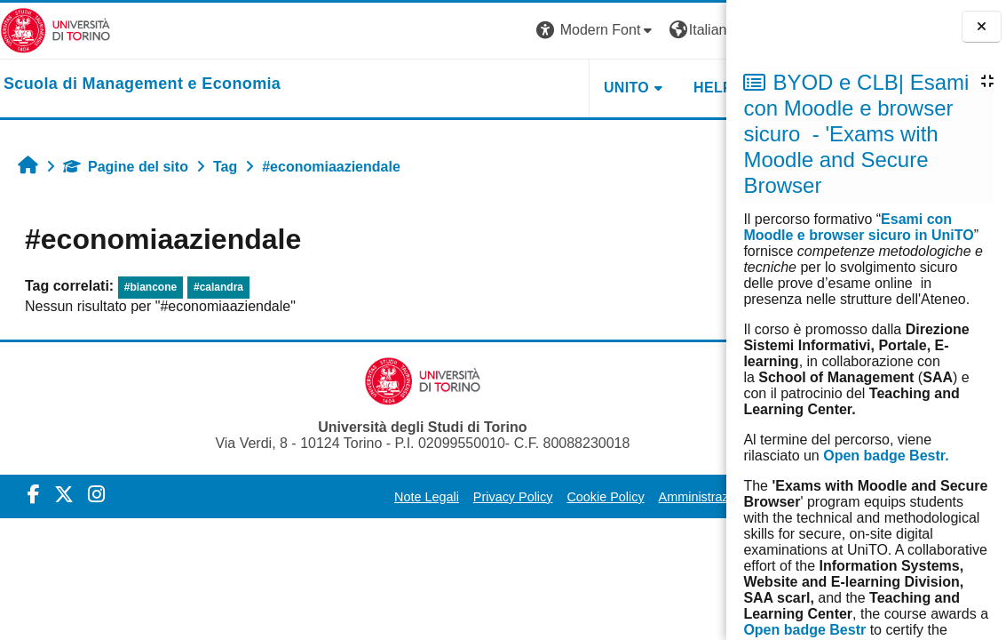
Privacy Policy (473, 497)
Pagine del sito (125, 166)
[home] (142, 84)
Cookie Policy (565, 497)
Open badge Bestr (804, 629)
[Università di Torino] (55, 29)
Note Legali (386, 497)
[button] (478, 30)
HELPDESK (614, 87)
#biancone (150, 287)
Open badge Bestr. (885, 455)
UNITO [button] (507, 87)
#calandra (218, 287)
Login (694, 29)
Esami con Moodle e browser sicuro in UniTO (858, 227)
